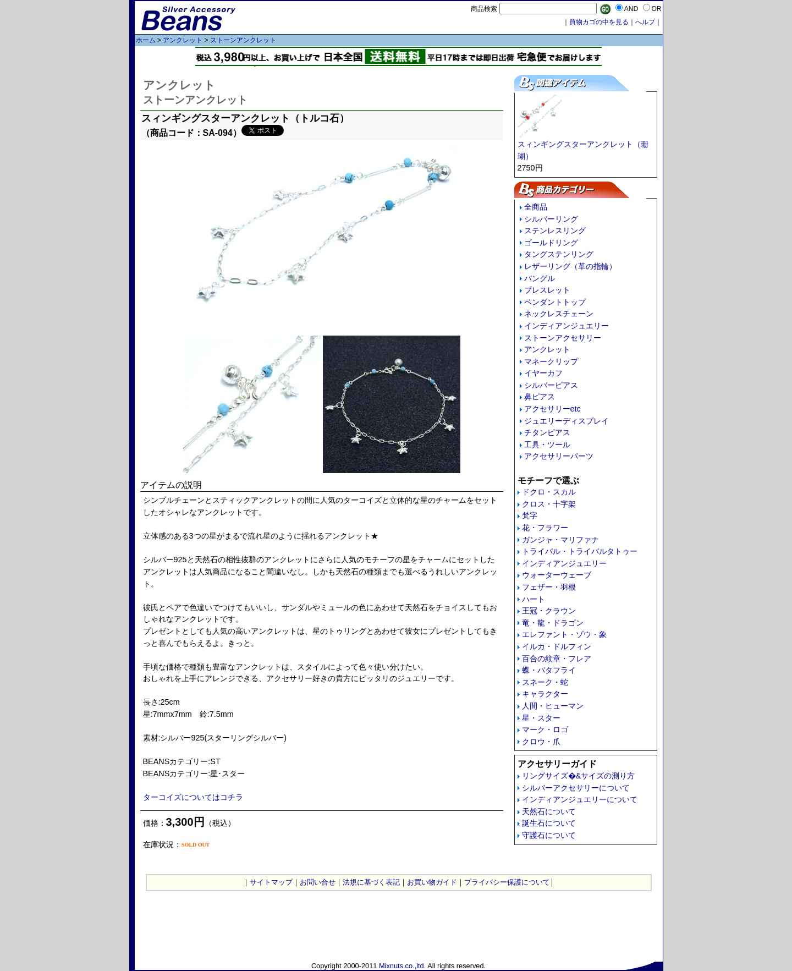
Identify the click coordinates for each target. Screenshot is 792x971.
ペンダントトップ (555, 302)
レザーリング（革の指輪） (570, 266)
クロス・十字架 (549, 504)
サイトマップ (271, 882)
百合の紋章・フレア (556, 658)
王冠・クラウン (549, 610)
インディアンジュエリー (566, 325)
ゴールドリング (551, 242)
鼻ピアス (539, 396)
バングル (539, 278)
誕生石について (549, 823)
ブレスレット (547, 290)
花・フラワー (545, 527)
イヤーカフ (543, 373)
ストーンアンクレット (243, 40)
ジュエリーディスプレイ (566, 420)
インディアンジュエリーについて (579, 799)
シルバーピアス (551, 385)
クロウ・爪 (541, 741)
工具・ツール (547, 444)
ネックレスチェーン (558, 313)
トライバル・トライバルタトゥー (579, 551)
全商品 (535, 206)
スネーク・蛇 (545, 682)
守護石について (549, 835)
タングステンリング (558, 254)
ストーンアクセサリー (562, 337)
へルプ (645, 22)
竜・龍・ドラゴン (553, 622)
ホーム (146, 40)
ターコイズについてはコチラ (193, 797)
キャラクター (545, 693)
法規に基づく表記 (371, 882)
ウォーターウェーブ (556, 574)
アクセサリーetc (552, 408)
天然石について (549, 811)
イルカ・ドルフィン (556, 646)
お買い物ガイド (432, 882)
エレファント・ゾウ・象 (564, 634)
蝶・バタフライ (549, 670)
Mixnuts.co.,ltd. (402, 966)
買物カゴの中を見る (599, 22)
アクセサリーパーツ (558, 456)
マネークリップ (551, 361)
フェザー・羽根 (549, 587)
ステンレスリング (555, 230)
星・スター (541, 718)
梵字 (529, 515)
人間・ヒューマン (553, 705)
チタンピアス (547, 432)
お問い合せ (318, 882)
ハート (533, 599)
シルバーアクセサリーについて (576, 787)
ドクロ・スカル (549, 491)
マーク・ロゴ (545, 729)
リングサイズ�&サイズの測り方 (578, 775)
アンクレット (182, 40)
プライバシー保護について (507, 882)
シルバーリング (551, 219)
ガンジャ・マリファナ (560, 539)
